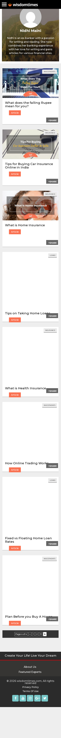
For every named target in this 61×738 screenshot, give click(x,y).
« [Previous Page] (29, 634)
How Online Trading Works (27, 463)
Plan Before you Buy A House (29, 616)
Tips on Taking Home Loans (27, 313)
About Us (30, 666)
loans (52, 255)
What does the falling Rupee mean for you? (28, 104)
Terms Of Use (30, 691)
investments (49, 72)
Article (15, 112)
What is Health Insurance (25, 388)
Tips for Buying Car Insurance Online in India (29, 165)
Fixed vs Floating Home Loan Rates (28, 540)
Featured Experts (30, 671)
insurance (50, 133)
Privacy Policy (30, 687)
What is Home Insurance (25, 225)
